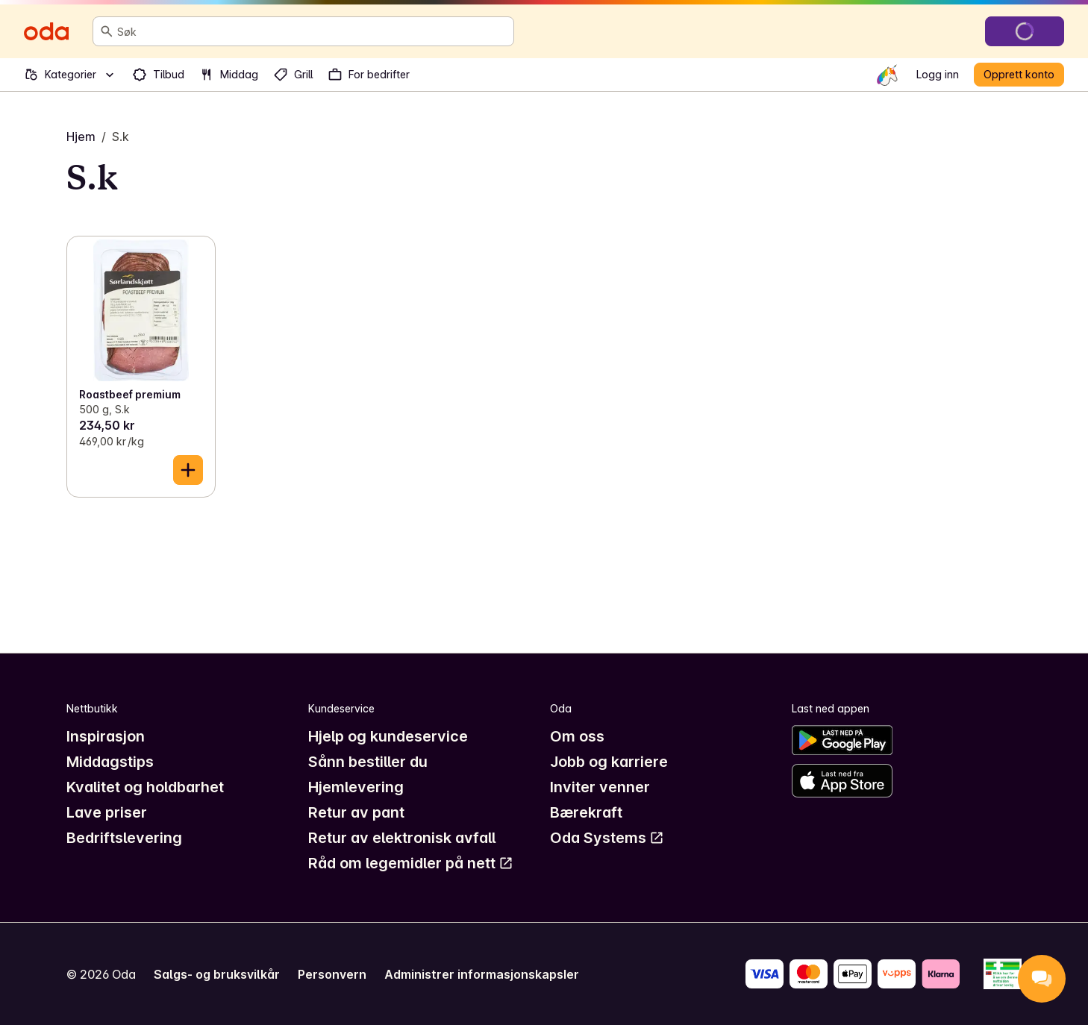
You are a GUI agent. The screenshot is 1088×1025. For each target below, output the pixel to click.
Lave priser (106, 812)
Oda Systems (607, 838)
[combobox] (312, 31)
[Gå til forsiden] (46, 31)
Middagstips (110, 762)
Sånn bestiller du (368, 762)
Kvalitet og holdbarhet (145, 787)
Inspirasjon (105, 736)
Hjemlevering (356, 787)
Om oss (577, 736)
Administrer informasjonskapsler (481, 974)
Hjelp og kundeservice (388, 736)
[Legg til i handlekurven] (188, 470)
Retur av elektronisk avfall (401, 838)
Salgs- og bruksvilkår (217, 974)
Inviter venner (600, 787)
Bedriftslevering (124, 838)
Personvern (332, 974)
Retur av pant (356, 812)
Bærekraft (586, 812)
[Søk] (106, 31)
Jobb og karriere (609, 762)
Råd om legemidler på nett (410, 863)
